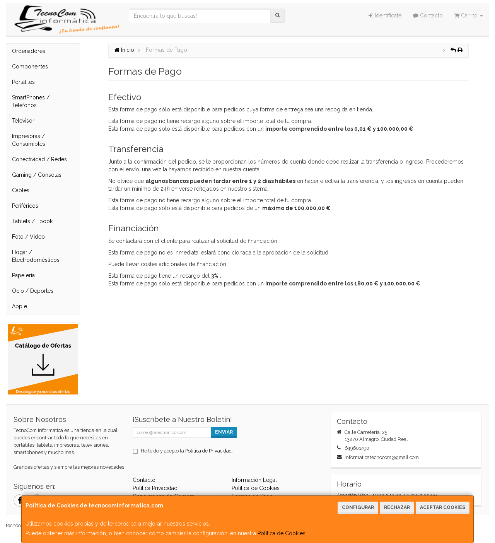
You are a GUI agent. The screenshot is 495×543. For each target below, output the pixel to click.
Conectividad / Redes (39, 159)
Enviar (224, 432)
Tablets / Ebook (32, 221)
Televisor (23, 121)
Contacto (428, 15)
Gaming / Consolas (36, 175)
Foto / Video (28, 237)
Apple (19, 306)
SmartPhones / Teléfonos (31, 101)
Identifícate (385, 15)
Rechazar (397, 507)
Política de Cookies (282, 533)
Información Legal (254, 480)
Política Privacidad (155, 488)
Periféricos (25, 206)
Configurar (358, 507)
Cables (20, 190)
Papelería (23, 275)
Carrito (468, 15)
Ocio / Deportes (32, 291)
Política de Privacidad (208, 451)
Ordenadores (28, 51)
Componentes (30, 66)
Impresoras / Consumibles (28, 140)
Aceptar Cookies (442, 507)
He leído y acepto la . (187, 451)
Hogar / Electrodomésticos (36, 256)
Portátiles (23, 82)
